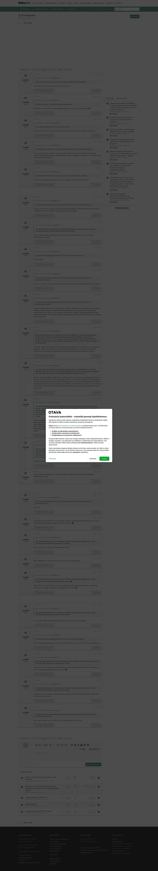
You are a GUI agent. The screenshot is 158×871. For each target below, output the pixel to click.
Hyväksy (104, 458)
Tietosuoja (52, 458)
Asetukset (92, 458)
